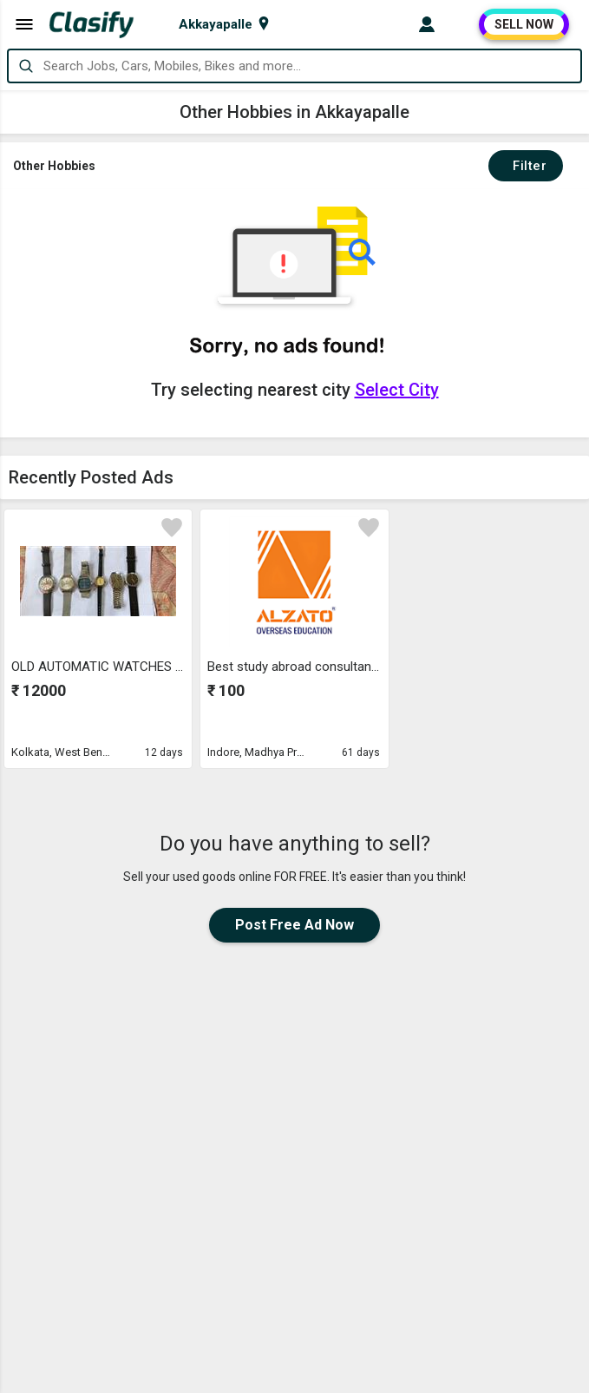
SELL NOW (523, 24)
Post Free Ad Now (294, 925)
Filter (525, 166)
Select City (397, 389)
